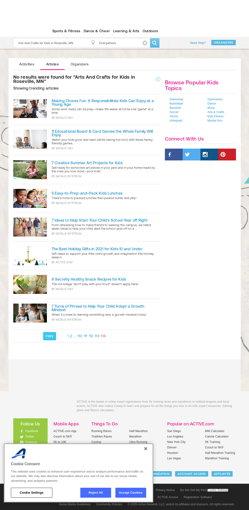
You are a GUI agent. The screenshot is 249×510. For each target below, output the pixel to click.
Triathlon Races (101, 436)
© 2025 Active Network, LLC (146, 504)
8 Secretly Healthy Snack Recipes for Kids (89, 279)
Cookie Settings (218, 490)
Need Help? (198, 43)
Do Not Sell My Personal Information (204, 490)
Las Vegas (174, 458)
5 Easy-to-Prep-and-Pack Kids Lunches (87, 193)
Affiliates (222, 474)
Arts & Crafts (216, 112)
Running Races (101, 431)
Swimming (176, 99)
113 (97, 336)
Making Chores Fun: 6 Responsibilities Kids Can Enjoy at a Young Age (103, 102)
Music (211, 107)
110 (79, 336)
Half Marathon (138, 431)
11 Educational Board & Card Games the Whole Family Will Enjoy (102, 133)
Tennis (174, 116)
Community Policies (109, 504)
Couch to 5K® (63, 436)
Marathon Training (217, 458)
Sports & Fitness (66, 31)
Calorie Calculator (217, 436)
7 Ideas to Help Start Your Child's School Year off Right (100, 220)
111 (85, 336)
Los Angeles (175, 436)
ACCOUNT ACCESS (191, 474)
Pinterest (31, 442)
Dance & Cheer (97, 31)
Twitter (29, 436)
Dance (212, 103)
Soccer (174, 112)
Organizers (223, 42)
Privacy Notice (165, 490)
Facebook (31, 431)
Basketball (176, 103)
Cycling (96, 442)
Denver (172, 447)
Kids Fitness (216, 116)
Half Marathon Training (220, 453)
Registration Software (198, 497)
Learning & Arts (126, 31)
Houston (172, 453)
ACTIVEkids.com (26, 31)
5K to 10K (60, 442)
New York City (176, 442)
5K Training (212, 442)
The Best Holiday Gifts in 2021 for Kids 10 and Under (97, 249)
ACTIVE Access (167, 497)
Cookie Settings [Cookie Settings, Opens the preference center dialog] (31, 492)
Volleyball (176, 120)
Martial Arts (215, 120)
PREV (49, 336)
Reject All (96, 492)
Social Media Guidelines (75, 504)
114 (103, 336)
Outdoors (150, 31)
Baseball (175, 107)
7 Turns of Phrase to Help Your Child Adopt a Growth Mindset (98, 308)
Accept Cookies (130, 492)
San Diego (174, 431)
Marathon (135, 436)
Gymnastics (215, 99)
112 (91, 336)
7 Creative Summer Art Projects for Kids (87, 163)
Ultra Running (138, 442)
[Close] (145, 448)
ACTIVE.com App (65, 431)
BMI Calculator (215, 431)
